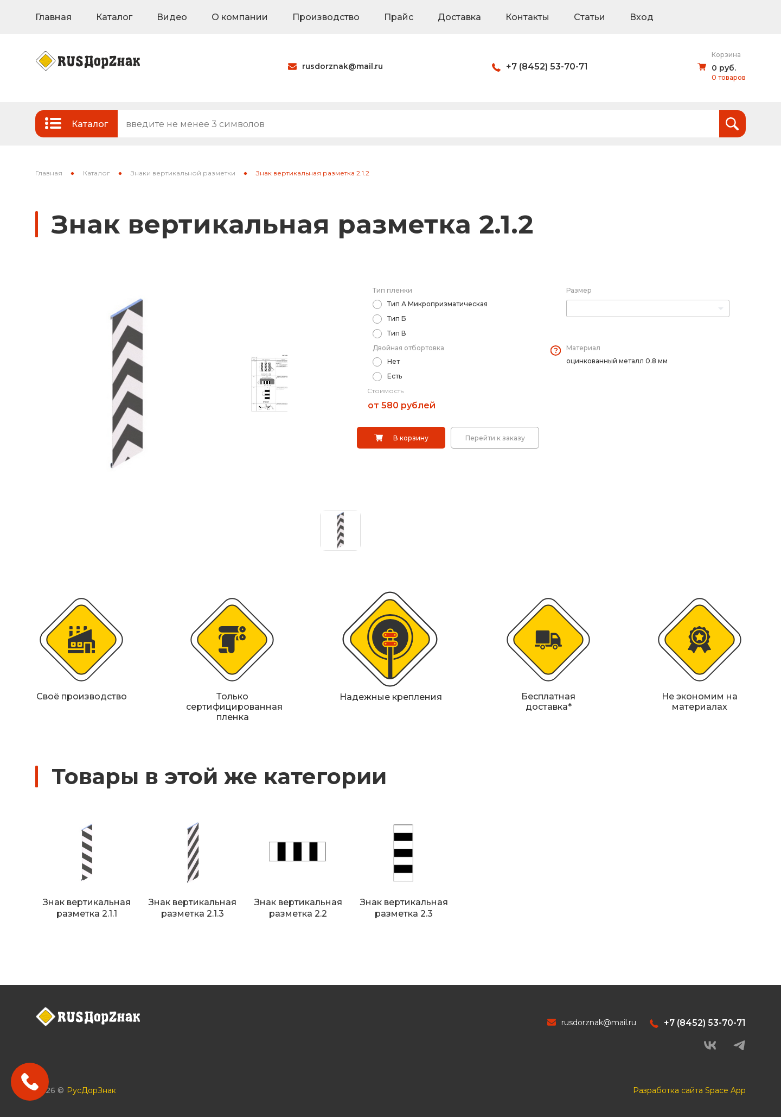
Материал (583, 348)
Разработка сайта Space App (689, 1090)
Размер (579, 290)
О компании (240, 17)
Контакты (527, 17)
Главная (53, 17)
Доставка (459, 17)
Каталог (114, 17)
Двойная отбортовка (408, 348)
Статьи (589, 17)
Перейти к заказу (495, 438)
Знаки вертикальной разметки (183, 173)
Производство (326, 17)
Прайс (398, 17)
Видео (172, 17)
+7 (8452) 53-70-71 (547, 66)
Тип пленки (392, 290)
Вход (642, 17)
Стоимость (385, 391)
